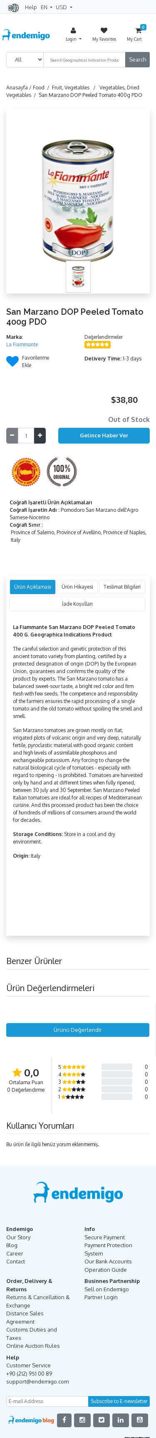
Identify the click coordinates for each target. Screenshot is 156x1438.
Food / (42, 87)
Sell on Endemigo (106, 1289)
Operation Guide (105, 1269)
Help (31, 7)
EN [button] (45, 7)
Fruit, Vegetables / (75, 87)
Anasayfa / (19, 87)
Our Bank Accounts (108, 1261)
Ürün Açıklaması (32, 587)
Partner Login (101, 1297)
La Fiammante (22, 344)
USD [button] (62, 7)
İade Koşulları (77, 604)
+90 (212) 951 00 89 (29, 1373)
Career (14, 1253)
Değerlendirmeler (103, 337)
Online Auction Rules (33, 1345)
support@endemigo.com (37, 1381)
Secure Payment (104, 1237)
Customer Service (28, 1365)
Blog (11, 1245)
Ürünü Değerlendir (78, 1029)
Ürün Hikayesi (77, 587)
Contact (15, 1261)
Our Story (18, 1237)
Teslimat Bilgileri (122, 587)
